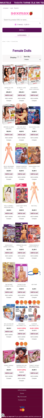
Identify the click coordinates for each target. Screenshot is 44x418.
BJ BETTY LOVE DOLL (21, 88)
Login (11, 8)
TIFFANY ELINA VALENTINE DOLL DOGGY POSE (21, 285)
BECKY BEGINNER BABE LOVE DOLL (9, 167)
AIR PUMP (34, 284)
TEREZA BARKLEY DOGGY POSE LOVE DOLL (34, 246)
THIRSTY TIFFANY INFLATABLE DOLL (34, 366)
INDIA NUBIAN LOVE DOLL (34, 167)
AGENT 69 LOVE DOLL (8, 88)
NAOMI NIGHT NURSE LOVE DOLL (9, 246)
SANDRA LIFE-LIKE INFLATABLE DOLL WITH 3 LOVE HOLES (21, 366)
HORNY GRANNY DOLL (8, 366)
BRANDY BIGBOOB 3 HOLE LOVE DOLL (21, 167)
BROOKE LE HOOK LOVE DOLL (9, 127)
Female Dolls (14, 41)
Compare (8, 100)
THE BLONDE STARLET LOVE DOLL (9, 285)
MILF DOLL (34, 205)
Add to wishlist (9, 98)
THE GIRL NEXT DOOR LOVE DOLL (22, 127)
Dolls (8, 41)
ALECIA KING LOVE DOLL (34, 127)
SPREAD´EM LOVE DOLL (21, 246)
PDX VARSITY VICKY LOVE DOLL (34, 88)
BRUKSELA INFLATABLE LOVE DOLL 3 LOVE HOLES (21, 325)
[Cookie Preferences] (3, 415)
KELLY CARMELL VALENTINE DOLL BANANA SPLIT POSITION (9, 206)
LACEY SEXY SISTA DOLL (21, 206)
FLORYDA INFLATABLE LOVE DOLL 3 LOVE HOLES (34, 325)
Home (3, 41)
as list (18, 57)
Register (16, 8)
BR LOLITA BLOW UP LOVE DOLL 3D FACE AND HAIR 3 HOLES (9, 325)
